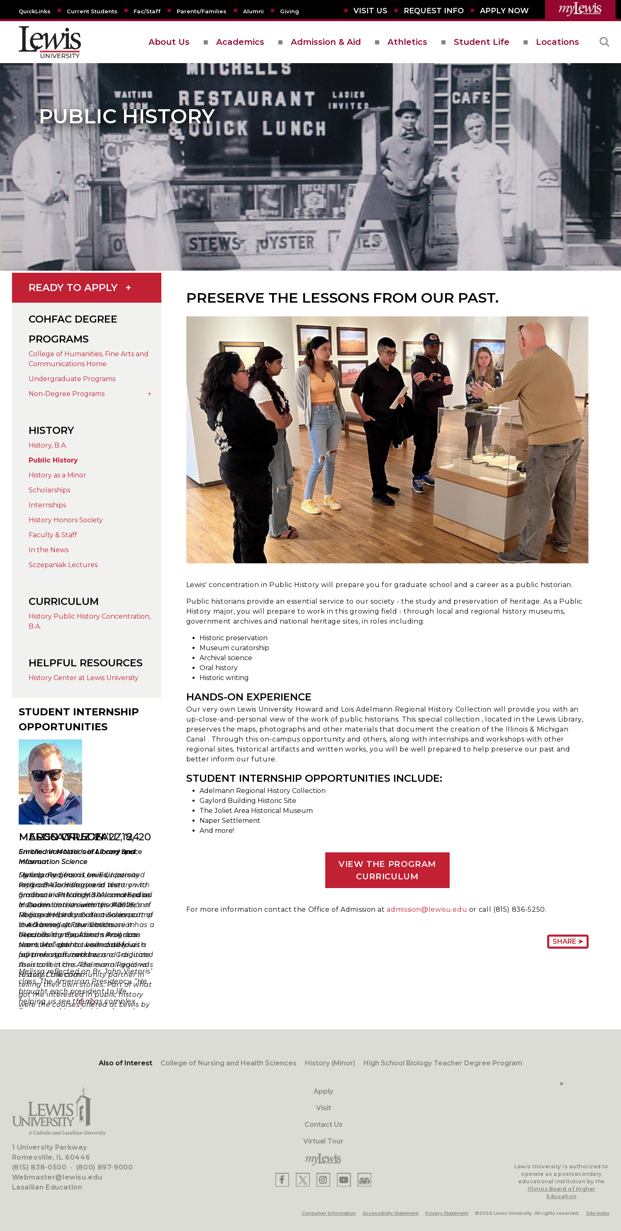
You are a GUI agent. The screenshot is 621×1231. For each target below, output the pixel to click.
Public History (53, 460)
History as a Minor (57, 475)
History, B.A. (48, 445)
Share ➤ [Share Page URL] (568, 941)
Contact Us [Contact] (323, 1124)
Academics (240, 42)
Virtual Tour (323, 1141)
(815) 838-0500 (39, 1167)
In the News (48, 550)
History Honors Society (66, 520)
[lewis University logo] (50, 42)
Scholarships (49, 490)
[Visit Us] (370, 10)
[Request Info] (434, 10)
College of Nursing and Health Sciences (229, 1063)
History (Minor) (330, 1063)
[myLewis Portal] (580, 9)
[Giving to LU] (289, 10)
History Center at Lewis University (84, 678)
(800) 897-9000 (104, 1167)
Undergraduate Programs (72, 379)
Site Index (597, 1213)
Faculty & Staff (53, 535)
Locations (557, 42)
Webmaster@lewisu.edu (57, 1177)
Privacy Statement (446, 1213)
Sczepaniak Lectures (63, 565)
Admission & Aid (326, 42)
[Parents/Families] (201, 10)
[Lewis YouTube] (344, 1180)
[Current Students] (92, 10)
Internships (47, 505)
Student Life (481, 42)
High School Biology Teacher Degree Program (442, 1063)
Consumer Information (329, 1213)
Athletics (407, 42)
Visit (323, 1108)
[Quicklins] (35, 10)
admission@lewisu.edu (427, 909)
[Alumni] (253, 10)
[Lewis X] (303, 1180)
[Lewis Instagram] (323, 1180)
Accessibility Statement (391, 1213)
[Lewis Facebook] (282, 1180)
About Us (169, 42)
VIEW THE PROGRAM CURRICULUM (387, 870)
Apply (323, 1091)
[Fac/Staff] (147, 10)
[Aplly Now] (504, 10)
